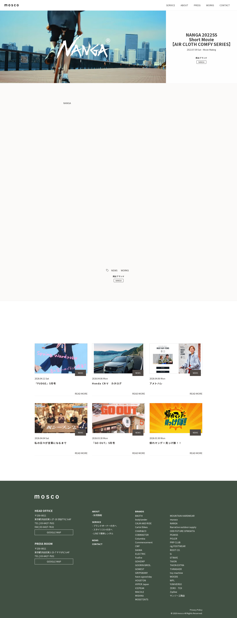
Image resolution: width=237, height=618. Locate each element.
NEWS (114, 270)
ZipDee (173, 591)
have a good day (143, 576)
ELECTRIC (140, 553)
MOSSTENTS (141, 599)
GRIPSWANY (141, 572)
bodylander (141, 519)
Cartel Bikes (141, 527)
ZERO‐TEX (176, 588)
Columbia (140, 538)
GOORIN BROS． (143, 565)
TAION (173, 561)
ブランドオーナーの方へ (105, 525)
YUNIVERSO (176, 584)
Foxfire (138, 557)
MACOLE (139, 591)
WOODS (174, 576)
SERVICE (170, 5)
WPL (172, 580)
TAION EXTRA (177, 565)
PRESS (197, 5)
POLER (173, 538)
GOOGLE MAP (54, 532)
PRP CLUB (175, 542)
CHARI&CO (140, 531)
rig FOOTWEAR (177, 546)
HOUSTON (140, 580)
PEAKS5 (174, 534)
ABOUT (184, 5)
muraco (174, 519)
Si (171, 553)
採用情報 (97, 515)
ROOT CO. (175, 550)
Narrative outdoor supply (183, 527)
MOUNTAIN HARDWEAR (182, 515)
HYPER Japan (142, 584)
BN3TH (139, 515)
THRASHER (176, 569)
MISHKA (139, 595)
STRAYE (174, 557)
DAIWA (138, 550)
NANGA (201, 62)
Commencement (144, 542)
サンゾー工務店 (177, 595)
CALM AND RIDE (143, 523)
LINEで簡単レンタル (103, 533)
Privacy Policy (196, 609)
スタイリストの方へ (102, 529)
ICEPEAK (139, 588)
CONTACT (225, 5)
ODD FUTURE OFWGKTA (182, 531)
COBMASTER (142, 534)
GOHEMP (140, 561)
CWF (137, 546)
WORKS (210, 5)
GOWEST (139, 569)
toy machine (176, 572)
